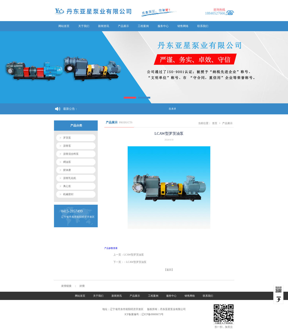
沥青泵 (67, 145)
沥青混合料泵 (71, 154)
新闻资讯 (103, 26)
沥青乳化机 (69, 178)
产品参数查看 (111, 248)
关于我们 (83, 26)
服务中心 (163, 26)
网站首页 (63, 26)
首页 (214, 123)
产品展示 (123, 26)
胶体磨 (67, 170)
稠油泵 (67, 162)
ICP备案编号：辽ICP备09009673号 (144, 314)
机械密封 (68, 194)
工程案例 (143, 26)
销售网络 (182, 26)
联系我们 (202, 26)
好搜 (82, 286)
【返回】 (169, 269)
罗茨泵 (67, 137)
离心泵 (67, 186)
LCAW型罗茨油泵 (134, 254)
